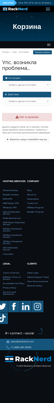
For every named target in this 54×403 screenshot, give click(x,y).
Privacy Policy (9, 287)
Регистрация (24, 52)
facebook (13, 302)
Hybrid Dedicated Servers (11, 213)
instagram (37, 302)
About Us (31, 194)
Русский (6, 52)
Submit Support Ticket (38, 277)
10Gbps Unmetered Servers (12, 229)
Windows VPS (10, 207)
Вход (15, 52)
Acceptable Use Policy (13, 283)
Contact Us (32, 203)
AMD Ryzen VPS (11, 203)
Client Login (32, 272)
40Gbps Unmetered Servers (12, 242)
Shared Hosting (10, 190)
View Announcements (37, 281)
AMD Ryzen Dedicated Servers (14, 223)
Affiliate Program (35, 207)
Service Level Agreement (9, 293)
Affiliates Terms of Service (12, 278)
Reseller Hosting (10, 194)
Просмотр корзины (42, 52)
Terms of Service (11, 272)
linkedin (24, 302)
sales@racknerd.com (22, 341)
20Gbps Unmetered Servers (12, 236)
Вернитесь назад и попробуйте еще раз (27, 139)
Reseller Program (35, 212)
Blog (29, 190)
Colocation (8, 254)
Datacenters (33, 199)
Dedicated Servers (12, 218)
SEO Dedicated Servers (10, 248)
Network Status (34, 285)
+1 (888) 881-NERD (20, 347)
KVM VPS (7, 199)
